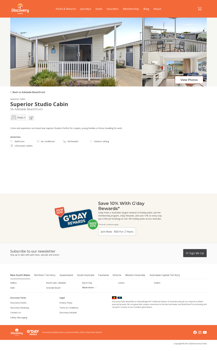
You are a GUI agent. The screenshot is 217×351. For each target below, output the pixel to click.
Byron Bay (87, 282)
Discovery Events (18, 307)
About (157, 9)
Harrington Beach (162, 287)
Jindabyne (50, 292)
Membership (131, 9)
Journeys (85, 9)
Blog (146, 9)
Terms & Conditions (68, 312)
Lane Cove (123, 292)
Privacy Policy (65, 307)
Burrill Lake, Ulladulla (56, 282)
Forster (85, 287)
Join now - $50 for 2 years (117, 231)
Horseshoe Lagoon (19, 292)
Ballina (13, 282)
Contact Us (15, 317)
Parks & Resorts (66, 9)
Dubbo (157, 282)
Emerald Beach (53, 287)
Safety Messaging (18, 322)
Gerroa (121, 287)
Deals (98, 9)
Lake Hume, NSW (90, 292)
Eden (12, 287)
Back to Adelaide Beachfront (29, 92)
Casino (121, 282)
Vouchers (112, 9)
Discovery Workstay (19, 312)
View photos (189, 80)
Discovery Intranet (68, 317)
